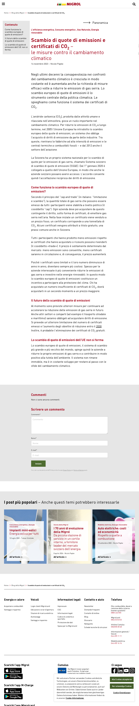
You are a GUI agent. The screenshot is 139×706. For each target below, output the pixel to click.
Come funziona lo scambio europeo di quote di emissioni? (14, 32)
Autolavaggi (35, 617)
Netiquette (88, 624)
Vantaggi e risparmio (12, 609)
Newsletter (88, 606)
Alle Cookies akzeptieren (122, 679)
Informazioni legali (65, 613)
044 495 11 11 (116, 636)
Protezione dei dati (65, 622)
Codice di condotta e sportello (66, 618)
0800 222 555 (116, 612)
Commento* (35, 414)
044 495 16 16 (116, 643)
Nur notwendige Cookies (122, 686)
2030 (99, 326)
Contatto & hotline (91, 613)
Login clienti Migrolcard (40, 606)
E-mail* (34, 450)
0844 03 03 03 (116, 619)
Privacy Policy (67, 470)
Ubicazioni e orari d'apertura (42, 609)
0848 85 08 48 (116, 626)
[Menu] (3, 4)
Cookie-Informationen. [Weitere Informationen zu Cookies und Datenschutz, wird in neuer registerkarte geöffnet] (75, 698)
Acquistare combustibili (13, 606)
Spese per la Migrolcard (67, 626)
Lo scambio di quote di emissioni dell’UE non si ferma (16, 47)
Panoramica (95, 22)
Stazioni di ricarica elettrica (42, 613)
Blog (86, 617)
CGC (59, 609)
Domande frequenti (92, 609)
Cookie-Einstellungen (121, 692)
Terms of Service (79, 470)
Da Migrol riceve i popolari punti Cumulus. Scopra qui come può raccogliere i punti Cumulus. (74, 672)
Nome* (34, 438)
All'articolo (15, 557)
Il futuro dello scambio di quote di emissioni (15, 39)
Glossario (88, 620)
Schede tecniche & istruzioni (95, 627)
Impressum (62, 606)
